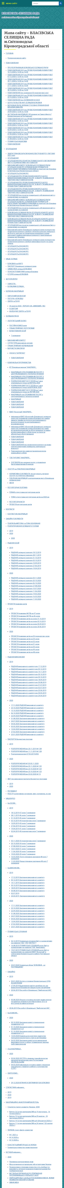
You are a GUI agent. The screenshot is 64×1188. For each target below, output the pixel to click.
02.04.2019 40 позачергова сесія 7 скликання (28, 831)
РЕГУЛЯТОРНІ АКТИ (17, 502)
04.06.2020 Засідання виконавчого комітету (28, 724)
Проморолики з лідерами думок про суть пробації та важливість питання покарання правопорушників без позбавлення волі (29, 1169)
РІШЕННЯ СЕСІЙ (13, 543)
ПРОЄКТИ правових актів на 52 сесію (25, 641)
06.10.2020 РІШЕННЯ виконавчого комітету (27, 713)
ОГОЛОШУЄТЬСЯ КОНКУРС (18, 173)
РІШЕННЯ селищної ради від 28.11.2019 (26, 555)
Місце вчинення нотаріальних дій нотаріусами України (30, 1164)
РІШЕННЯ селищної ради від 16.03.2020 (26, 596)
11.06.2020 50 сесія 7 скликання (23, 851)
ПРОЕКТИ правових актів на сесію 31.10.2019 (28, 619)
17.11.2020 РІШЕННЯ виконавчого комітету (27, 705)
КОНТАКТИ (10, 509)
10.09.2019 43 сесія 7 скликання (23, 823)
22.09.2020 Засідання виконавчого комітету (28, 911)
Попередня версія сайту (17, 58)
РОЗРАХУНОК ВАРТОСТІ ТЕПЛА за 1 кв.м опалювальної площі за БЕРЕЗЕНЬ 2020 (27, 386)
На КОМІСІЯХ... (13, 1013)
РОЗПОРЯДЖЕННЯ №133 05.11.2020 (25, 763)
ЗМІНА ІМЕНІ (14, 1182)
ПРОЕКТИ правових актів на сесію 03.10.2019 (28, 621)
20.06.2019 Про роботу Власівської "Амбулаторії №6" (31, 990)
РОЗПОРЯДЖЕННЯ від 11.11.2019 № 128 (26, 751)
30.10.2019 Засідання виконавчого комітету (28, 885)
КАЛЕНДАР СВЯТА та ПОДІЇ (20, 311)
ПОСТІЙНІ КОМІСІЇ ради (18, 325)
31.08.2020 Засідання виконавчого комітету (28, 718)
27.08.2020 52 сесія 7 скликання (23, 846)
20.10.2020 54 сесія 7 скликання (23, 843)
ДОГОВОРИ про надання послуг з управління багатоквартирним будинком (28, 463)
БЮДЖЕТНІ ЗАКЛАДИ (16, 348)
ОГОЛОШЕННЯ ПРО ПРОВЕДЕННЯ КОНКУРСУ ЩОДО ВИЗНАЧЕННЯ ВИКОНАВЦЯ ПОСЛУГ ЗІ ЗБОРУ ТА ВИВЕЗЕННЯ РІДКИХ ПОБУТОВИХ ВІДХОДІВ (31, 184)
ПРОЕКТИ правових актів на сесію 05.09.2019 (28, 624)
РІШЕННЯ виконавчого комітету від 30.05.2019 (28, 693)
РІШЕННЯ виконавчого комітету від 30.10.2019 (28, 674)
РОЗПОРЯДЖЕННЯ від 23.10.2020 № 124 (26, 769)
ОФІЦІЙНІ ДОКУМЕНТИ (14, 519)
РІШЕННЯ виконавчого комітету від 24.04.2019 (28, 696)
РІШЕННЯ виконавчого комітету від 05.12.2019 (28, 669)
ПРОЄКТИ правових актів (17, 604)
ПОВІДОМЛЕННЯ (12, 63)
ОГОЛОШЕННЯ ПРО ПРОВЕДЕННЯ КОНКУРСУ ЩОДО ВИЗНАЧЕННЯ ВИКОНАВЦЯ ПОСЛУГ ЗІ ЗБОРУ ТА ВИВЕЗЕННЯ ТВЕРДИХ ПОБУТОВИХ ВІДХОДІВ (31, 178)
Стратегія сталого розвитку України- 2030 (24, 1107)
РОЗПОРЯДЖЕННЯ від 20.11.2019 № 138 (26, 749)
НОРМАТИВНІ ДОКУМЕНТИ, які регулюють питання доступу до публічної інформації (29, 475)
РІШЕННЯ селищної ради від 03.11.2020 (26, 578)
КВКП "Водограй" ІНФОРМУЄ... (20, 412)
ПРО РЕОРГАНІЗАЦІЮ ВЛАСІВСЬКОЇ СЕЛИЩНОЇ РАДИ (28, 68)
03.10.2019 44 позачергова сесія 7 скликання (28, 821)
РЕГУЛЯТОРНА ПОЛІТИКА (17, 487)
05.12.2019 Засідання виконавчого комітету (28, 880)
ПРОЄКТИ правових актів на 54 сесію (25, 639)
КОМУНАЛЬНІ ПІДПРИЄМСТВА (19, 362)
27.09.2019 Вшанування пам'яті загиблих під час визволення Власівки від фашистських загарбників (30, 986)
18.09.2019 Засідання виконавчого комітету (28, 888)
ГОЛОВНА (9, 53)
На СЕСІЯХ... (12, 803)
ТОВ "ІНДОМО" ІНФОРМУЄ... (19, 458)
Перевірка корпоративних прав (21, 1162)
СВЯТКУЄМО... (13, 1073)
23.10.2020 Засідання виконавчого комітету (28, 908)
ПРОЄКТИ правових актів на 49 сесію (25, 649)
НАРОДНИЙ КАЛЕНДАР (17, 296)
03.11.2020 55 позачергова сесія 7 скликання (28, 841)
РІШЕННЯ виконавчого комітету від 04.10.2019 (28, 677)
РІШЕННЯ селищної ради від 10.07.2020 (26, 588)
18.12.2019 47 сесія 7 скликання (23, 813)
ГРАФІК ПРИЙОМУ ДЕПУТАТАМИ (21, 328)
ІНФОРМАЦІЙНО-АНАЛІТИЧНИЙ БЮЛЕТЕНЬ (22, 1102)
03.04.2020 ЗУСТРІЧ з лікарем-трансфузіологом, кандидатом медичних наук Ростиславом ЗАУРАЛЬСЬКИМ (29, 1060)
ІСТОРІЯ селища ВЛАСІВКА (18, 274)
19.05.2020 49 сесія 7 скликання (23, 854)
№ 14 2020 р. (14, 1137)
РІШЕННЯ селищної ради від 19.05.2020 (26, 594)
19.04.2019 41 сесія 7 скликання (23, 829)
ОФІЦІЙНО (11, 972)
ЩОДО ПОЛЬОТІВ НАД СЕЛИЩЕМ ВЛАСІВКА (25, 103)
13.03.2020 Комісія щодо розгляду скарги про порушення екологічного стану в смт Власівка (28, 1037)
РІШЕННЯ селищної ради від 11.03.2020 (26, 599)
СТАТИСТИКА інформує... (15, 1087)
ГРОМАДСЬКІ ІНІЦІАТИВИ (17, 141)
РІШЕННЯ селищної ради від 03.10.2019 (26, 560)
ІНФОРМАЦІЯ (16, 399)
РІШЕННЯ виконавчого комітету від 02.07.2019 (28, 688)
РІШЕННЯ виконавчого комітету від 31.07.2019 (28, 685)
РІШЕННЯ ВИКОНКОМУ (16, 657)
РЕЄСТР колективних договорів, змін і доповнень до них (29, 794)
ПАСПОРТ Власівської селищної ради (22, 266)
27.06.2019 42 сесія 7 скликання (23, 826)
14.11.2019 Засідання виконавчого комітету (28, 883)
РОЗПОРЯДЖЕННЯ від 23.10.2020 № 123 (26, 771)
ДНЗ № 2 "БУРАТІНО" (17, 353)
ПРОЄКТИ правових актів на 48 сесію (25, 652)
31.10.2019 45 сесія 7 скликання (23, 818)
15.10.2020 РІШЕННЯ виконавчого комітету (27, 710)
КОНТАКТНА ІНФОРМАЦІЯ (18, 514)
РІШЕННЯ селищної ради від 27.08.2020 (26, 586)
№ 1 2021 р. (13, 1135)
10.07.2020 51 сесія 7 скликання (23, 849)
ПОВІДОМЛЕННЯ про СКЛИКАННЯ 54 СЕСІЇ (24, 100)
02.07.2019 (15, 893)
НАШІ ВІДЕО (10, 798)
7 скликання (15, 336)
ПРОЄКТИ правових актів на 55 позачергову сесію (30, 636)
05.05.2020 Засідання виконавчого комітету (28, 726)
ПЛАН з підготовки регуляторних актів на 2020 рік (30, 497)
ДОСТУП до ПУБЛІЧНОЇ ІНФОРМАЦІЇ (21, 469)
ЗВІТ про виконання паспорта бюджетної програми (27, 779)
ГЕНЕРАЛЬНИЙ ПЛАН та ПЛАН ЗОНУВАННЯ (24, 523)
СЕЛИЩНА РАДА (12, 316)
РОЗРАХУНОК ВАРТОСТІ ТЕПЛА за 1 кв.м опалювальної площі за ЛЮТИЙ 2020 (27, 391)
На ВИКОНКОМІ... (14, 868)
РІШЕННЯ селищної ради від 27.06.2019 (26, 566)
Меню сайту (9, 3)
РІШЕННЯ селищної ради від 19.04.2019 (26, 568)
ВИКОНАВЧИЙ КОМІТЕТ (17, 340)
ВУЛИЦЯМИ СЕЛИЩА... (16, 286)
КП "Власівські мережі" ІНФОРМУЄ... (23, 367)
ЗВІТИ (11, 483)
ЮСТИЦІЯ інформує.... (14, 1152)
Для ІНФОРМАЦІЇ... (15, 1049)
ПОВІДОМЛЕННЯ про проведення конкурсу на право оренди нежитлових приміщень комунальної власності (31, 446)
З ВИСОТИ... (12, 284)
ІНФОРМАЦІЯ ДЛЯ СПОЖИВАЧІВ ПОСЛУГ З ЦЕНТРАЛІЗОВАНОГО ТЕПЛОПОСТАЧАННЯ (27, 373)
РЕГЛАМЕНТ (12, 791)
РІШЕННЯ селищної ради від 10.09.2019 (26, 563)
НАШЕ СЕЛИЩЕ (11, 259)
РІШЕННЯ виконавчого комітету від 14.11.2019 (28, 672)
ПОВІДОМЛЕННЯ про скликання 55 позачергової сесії (28, 93)
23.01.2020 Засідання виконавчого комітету (28, 927)
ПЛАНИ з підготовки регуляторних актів (24, 492)
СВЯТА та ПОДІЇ (14, 301)
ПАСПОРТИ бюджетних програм (20, 739)
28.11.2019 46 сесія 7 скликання (23, 815)
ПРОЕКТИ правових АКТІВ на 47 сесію (25, 613)
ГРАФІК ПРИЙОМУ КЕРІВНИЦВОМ (20, 346)
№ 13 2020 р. (14, 1140)
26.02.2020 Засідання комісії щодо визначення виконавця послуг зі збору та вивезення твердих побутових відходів (30, 1042)
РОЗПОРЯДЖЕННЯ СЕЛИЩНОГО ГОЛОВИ (23, 526)
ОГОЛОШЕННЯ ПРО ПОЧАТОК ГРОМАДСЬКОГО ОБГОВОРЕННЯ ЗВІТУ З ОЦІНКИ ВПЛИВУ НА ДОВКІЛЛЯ (31, 162)
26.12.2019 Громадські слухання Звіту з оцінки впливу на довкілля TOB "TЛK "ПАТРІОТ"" (31, 942)
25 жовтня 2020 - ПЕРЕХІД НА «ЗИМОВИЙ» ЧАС (27, 306)
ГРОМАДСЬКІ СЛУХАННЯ (17, 931)
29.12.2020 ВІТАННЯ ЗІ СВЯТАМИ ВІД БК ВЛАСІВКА (30, 1083)
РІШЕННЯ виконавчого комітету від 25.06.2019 (28, 690)
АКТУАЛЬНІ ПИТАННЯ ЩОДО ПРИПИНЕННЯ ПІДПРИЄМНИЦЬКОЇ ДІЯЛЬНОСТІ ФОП (25, 1174)
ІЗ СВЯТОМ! (13, 309)
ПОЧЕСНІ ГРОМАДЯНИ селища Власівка (23, 272)
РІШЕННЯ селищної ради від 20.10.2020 (26, 581)
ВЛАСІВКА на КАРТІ (15, 264)
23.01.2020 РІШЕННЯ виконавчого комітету (27, 734)
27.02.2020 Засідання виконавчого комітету (28, 732)
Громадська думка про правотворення (22, 1147)
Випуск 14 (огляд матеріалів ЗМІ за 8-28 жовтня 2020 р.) (30, 1121)
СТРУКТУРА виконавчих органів (20, 343)
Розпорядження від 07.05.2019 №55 (25, 754)
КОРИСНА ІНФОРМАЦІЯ (15, 291)
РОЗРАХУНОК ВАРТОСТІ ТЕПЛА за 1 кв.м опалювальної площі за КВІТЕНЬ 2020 (27, 382)
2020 (11, 533)
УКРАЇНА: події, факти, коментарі (20, 1130)
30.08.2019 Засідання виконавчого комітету (28, 891)
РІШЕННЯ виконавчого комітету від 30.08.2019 (28, 682)
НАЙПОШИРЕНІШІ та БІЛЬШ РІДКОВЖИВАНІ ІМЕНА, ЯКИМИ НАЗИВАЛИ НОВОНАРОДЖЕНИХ (31, 1179)
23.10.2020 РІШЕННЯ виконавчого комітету (27, 708)
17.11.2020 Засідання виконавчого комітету (28, 905)
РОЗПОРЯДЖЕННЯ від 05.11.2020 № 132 (26, 766)
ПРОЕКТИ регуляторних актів (20, 504)
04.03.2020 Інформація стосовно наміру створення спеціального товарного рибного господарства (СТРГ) (30, 1066)
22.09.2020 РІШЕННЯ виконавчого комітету (27, 716)
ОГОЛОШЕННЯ (11, 149)
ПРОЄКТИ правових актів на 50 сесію (25, 647)
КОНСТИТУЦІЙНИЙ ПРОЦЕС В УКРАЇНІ (22, 1145)
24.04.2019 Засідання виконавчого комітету (28, 896)
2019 (11, 531)
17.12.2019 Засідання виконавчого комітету (28, 877)
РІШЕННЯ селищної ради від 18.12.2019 (26, 552)
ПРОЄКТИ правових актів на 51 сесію (25, 644)
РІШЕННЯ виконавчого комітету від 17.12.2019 (28, 666)
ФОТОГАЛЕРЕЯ (11, 279)
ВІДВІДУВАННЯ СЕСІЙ (17, 331)
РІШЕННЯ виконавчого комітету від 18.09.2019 (28, 680)
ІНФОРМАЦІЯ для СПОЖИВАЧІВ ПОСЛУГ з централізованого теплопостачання (27, 395)
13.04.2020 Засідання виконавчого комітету (28, 729)
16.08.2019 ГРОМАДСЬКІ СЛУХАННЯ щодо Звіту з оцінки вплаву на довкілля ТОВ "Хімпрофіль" (30, 946)
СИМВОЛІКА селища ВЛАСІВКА (20, 269)
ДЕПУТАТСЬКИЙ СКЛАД (17, 321)
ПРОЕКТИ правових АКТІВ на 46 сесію (25, 616)
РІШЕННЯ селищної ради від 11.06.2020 (26, 591)
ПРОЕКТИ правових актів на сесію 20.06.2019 (28, 627)
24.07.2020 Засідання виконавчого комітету (28, 721)
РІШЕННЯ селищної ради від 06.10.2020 (26, 583)
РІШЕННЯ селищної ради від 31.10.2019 (26, 558)
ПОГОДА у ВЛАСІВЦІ (15, 298)
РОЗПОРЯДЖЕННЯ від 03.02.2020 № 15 (26, 774)
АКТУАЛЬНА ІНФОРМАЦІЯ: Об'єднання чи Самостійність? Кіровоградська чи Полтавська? (30, 115)
